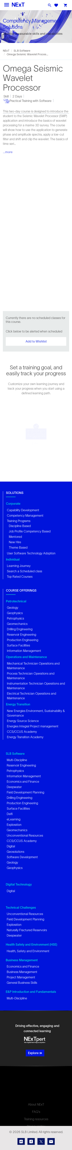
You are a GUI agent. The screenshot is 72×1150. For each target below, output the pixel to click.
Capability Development (23, 510)
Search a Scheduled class (24, 571)
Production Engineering (22, 640)
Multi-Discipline (17, 760)
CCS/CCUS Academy (22, 731)
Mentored (15, 536)
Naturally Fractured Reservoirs (27, 930)
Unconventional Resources (25, 835)
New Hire (15, 542)
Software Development (22, 857)
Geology (12, 607)
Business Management (22, 972)
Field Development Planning (25, 792)
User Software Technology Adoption (31, 553)
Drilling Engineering (19, 629)
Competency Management (25, 515)
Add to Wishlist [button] (36, 341)
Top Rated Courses (19, 576)
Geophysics (15, 613)
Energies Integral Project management (32, 726)
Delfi (10, 814)
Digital (11, 846)
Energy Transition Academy (25, 737)
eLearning (13, 819)
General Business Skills (22, 982)
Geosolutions (15, 851)
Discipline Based (20, 526)
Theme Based (18, 547)
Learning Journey (19, 565)
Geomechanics (17, 623)
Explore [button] (35, 1053)
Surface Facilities (18, 645)
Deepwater (14, 787)
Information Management (24, 650)
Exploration (14, 824)
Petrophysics (15, 618)
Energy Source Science (23, 721)
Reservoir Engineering (21, 634)
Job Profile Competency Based (29, 531)
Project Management (21, 977)
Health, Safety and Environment (28, 951)
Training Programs (18, 521)
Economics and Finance (23, 781)
